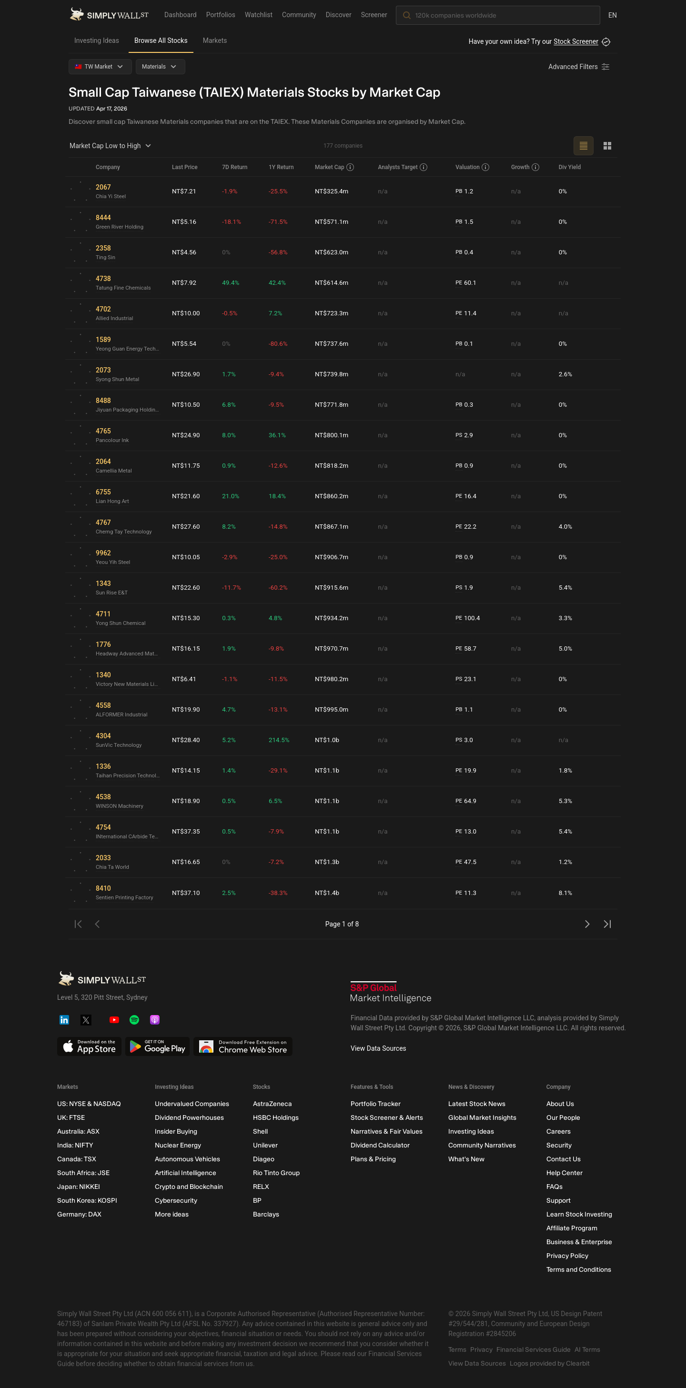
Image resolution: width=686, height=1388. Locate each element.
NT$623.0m (333, 252)
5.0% (566, 649)
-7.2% (278, 862)
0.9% (231, 466)
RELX (261, 1187)
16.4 (467, 496)
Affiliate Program (571, 1228)
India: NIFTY (75, 1145)
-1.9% (232, 191)
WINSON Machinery (121, 806)
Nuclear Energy (178, 1145)
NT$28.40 (186, 740)
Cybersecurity (176, 1201)
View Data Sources (378, 1048)
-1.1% (232, 679)
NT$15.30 (186, 618)
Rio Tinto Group (276, 1173)
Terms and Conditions (578, 1270)
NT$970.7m (333, 649)
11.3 (467, 893)
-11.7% (233, 588)
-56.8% (280, 252)
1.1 (465, 709)
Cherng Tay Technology (125, 532)
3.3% (566, 618)
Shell (260, 1131)
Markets (215, 40)
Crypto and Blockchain (189, 1187)
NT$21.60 (186, 496)
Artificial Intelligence (185, 1173)
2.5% (231, 893)
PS (460, 435)
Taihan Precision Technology (130, 776)
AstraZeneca (272, 1104)
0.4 (465, 252)
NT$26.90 (186, 374)
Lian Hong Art (113, 501)
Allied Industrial (115, 318)
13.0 (467, 831)
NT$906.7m (333, 557)
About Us (560, 1104)
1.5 (465, 222)
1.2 (465, 191)
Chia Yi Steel (112, 196)
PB (460, 191)
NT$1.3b (328, 862)
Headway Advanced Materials (130, 654)
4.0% (566, 527)
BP (257, 1201)
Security (559, 1145)
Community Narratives (482, 1145)
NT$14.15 (186, 770)
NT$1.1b (328, 770)
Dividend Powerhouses (189, 1118)
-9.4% (278, 374)
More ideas (172, 1214)
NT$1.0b (328, 740)
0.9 (465, 466)
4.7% (231, 710)
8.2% (231, 527)
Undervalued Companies (192, 1104)
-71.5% (280, 222)
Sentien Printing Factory (126, 898)
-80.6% (280, 344)
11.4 (467, 313)
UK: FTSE (71, 1118)
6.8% (231, 405)
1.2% (566, 862)
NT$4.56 (184, 252)
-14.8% (280, 527)
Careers (558, 1131)
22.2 (467, 527)
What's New (466, 1159)
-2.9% (232, 557)
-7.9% (278, 831)
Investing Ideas (96, 40)
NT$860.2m (333, 496)
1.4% (231, 770)
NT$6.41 (184, 679)
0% (563, 191)
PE (459, 283)
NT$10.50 (186, 405)
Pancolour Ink (113, 440)
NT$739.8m (333, 374)
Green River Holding (121, 227)
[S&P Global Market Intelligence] (391, 993)
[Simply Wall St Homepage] (109, 15)
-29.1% (280, 770)
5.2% (231, 740)
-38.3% (280, 893)
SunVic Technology (120, 745)
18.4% (279, 496)
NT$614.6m (333, 283)
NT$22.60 (186, 588)
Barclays (266, 1214)
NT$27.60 (186, 527)
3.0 (465, 740)
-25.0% (280, 557)
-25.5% (280, 191)
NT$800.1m (333, 435)
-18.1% (233, 222)
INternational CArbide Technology (130, 837)
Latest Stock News (476, 1104)
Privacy (481, 1350)
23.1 (467, 679)
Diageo (263, 1159)
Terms (457, 1350)
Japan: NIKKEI (78, 1187)
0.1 (465, 344)
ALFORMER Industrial (123, 715)
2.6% (566, 374)
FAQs (554, 1187)
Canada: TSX (76, 1159)
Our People (563, 1118)
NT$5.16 (184, 222)
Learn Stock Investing (579, 1214)
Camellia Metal (115, 471)
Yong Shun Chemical (122, 623)
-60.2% (280, 588)
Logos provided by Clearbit (550, 1363)
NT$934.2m (333, 618)
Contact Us (563, 1159)
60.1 (467, 283)
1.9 (465, 588)
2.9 (465, 435)
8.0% (231, 435)
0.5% (231, 801)
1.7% (231, 374)
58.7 (467, 649)
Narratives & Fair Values (387, 1131)
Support (558, 1201)
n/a (384, 191)
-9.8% (278, 649)
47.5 (467, 862)
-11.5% (280, 679)
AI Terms (587, 1350)
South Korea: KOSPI (87, 1201)
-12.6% (280, 466)
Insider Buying (176, 1131)
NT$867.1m (333, 527)
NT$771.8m (333, 405)
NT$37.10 (186, 893)
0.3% (231, 618)
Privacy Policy (567, 1256)
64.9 (467, 801)
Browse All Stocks (161, 40)
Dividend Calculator (380, 1145)
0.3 (465, 405)
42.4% (279, 283)
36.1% (279, 435)
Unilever (265, 1145)
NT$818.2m (333, 466)
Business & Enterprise (579, 1242)
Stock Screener (576, 41)
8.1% (566, 893)
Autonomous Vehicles (187, 1159)
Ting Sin (106, 257)
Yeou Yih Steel (114, 562)
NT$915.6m (333, 588)
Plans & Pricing (373, 1159)
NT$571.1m (333, 222)
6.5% (277, 801)
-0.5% (232, 313)
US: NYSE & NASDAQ (89, 1104)
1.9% (231, 649)
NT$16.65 (186, 862)
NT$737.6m (333, 344)
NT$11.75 (186, 466)
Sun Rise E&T (113, 593)
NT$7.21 (184, 191)
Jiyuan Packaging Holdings (130, 410)
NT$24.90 (186, 435)
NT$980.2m (333, 679)
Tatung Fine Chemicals (125, 288)
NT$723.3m (333, 313)
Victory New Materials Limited (130, 684)
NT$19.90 (186, 710)
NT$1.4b (328, 893)
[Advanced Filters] (579, 66)
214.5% (281, 740)
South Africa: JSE (83, 1173)
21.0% (233, 496)
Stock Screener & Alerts (387, 1118)
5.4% (566, 588)
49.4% (233, 283)
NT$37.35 (186, 831)
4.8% (277, 618)
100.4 (469, 618)
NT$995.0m (333, 710)
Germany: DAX (79, 1214)
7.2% (277, 313)
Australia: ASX (78, 1131)
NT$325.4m (333, 191)
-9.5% (278, 405)
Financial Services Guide (533, 1350)
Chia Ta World (113, 867)
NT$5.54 (184, 344)
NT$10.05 (186, 557)
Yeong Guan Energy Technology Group (130, 349)
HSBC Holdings (276, 1118)
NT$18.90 (186, 801)
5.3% (566, 801)
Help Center (564, 1173)
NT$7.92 (184, 283)
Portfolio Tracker (376, 1104)
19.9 (467, 770)
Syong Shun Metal (118, 379)
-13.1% (280, 710)
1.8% (566, 770)
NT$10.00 (186, 313)
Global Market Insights (482, 1118)
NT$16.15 (186, 649)
